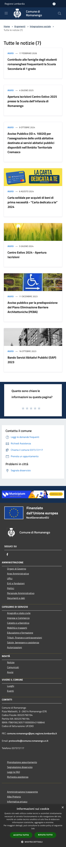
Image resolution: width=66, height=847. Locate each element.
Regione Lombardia (15, 4)
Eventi (10, 691)
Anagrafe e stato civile (18, 613)
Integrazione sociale (40, 26)
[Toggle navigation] (6, 13)
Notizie (10, 662)
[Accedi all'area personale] (54, 4)
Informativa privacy (17, 801)
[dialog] (33, 825)
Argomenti (19, 26)
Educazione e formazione (20, 632)
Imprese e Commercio (18, 618)
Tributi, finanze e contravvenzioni (24, 637)
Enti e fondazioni (16, 583)
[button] (33, 841)
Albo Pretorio (14, 796)
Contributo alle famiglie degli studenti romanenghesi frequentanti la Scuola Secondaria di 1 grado (32, 64)
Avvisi (11, 53)
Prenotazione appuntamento (22, 762)
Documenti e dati (16, 598)
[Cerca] (59, 13)
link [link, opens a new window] (33, 828)
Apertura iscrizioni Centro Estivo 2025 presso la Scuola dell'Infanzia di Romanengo (32, 101)
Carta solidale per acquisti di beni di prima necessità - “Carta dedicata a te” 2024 (33, 202)
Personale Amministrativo (20, 593)
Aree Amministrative (18, 573)
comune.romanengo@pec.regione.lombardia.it (32, 733)
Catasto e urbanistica (18, 623)
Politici (10, 588)
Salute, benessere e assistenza (23, 642)
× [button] (62, 807)
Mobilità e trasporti (17, 628)
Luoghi (10, 686)
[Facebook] (7, 554)
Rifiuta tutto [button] (45, 835)
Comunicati (13, 667)
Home (7, 26)
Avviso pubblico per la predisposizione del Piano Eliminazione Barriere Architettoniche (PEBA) (33, 307)
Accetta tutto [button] (21, 835)
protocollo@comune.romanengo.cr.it (28, 741)
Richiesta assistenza (17, 777)
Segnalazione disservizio (19, 767)
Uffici (9, 578)
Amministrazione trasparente (22, 792)
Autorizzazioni (14, 647)
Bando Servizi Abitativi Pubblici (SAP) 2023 (32, 359)
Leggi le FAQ (13, 772)
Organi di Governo (16, 568)
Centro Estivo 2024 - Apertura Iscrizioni (27, 254)
